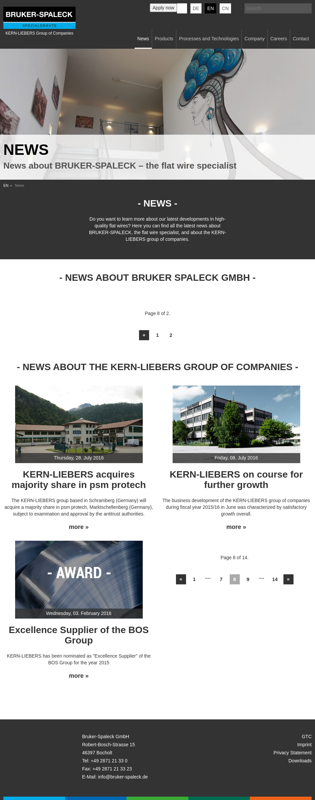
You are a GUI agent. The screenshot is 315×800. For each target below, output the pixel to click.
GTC (307, 736)
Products (164, 38)
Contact (301, 38)
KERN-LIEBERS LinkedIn (182, 8)
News (143, 38)
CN (225, 8)
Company (254, 38)
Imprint (304, 744)
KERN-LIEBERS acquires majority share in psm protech (79, 479)
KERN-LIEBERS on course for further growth (236, 479)
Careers (278, 38)
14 (275, 579)
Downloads (300, 760)
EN (5, 185)
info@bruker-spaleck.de (123, 777)
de (196, 8)
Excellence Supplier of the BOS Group (79, 635)
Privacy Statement (292, 752)
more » (79, 527)
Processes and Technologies (209, 38)
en (210, 8)
